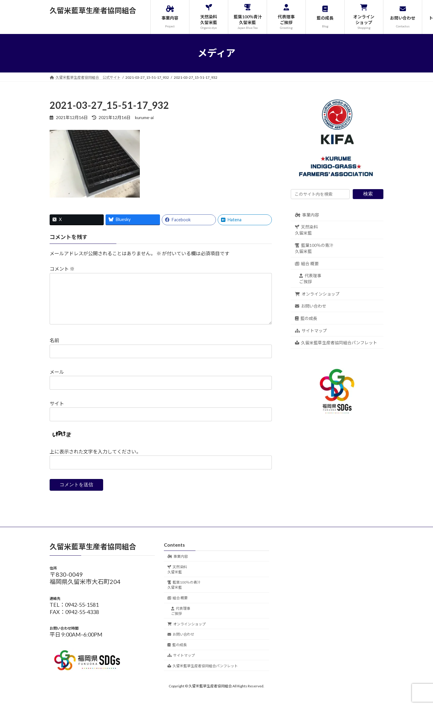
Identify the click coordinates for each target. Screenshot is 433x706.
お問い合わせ (310, 305)
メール (57, 381)
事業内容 (307, 214)
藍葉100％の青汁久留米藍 (314, 248)
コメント (62, 269)
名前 (54, 350)
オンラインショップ (317, 293)
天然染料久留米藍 (306, 229)
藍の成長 (306, 318)
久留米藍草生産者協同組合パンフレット (336, 342)
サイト (57, 413)
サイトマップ (311, 330)
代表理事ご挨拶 (310, 278)
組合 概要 (307, 263)
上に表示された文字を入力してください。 (95, 461)
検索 (368, 193)
